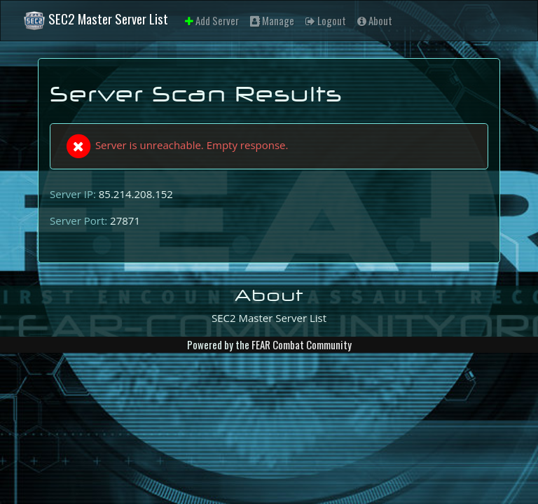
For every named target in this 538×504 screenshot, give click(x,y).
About (374, 20)
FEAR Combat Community (301, 344)
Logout (325, 20)
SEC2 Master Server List (95, 20)
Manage (272, 20)
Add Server (212, 20)
